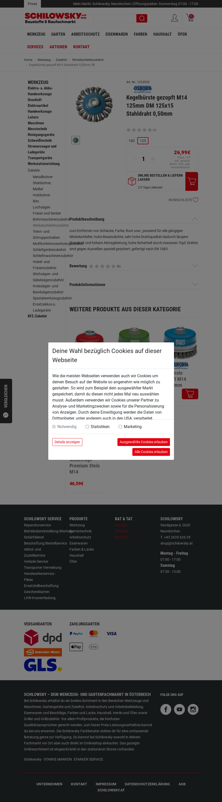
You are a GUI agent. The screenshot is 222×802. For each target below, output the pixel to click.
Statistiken (100, 426)
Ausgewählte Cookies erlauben (144, 442)
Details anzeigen (67, 442)
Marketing (133, 426)
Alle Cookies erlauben (151, 452)
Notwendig (67, 426)
